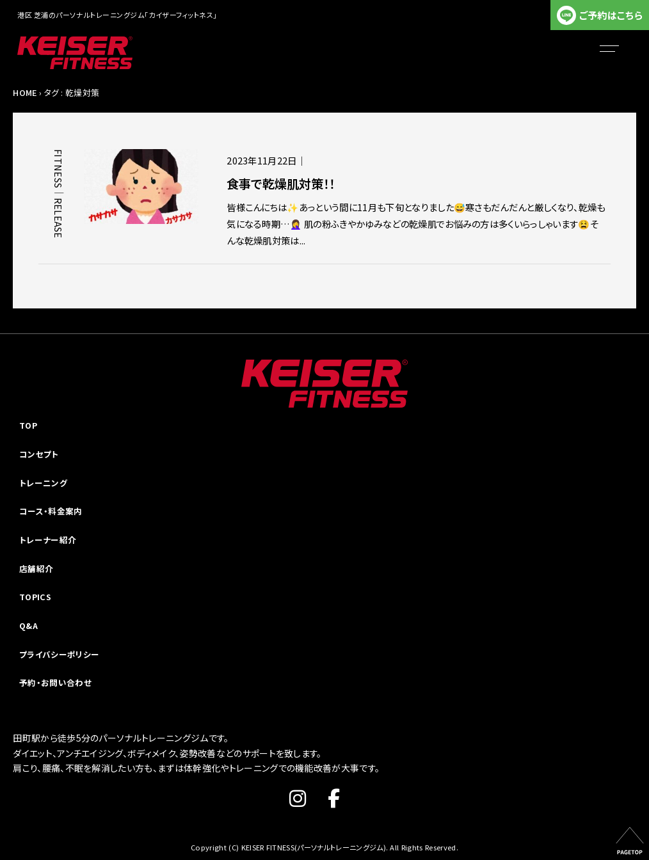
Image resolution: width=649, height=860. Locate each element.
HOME (24, 92)
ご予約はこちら (611, 15)
